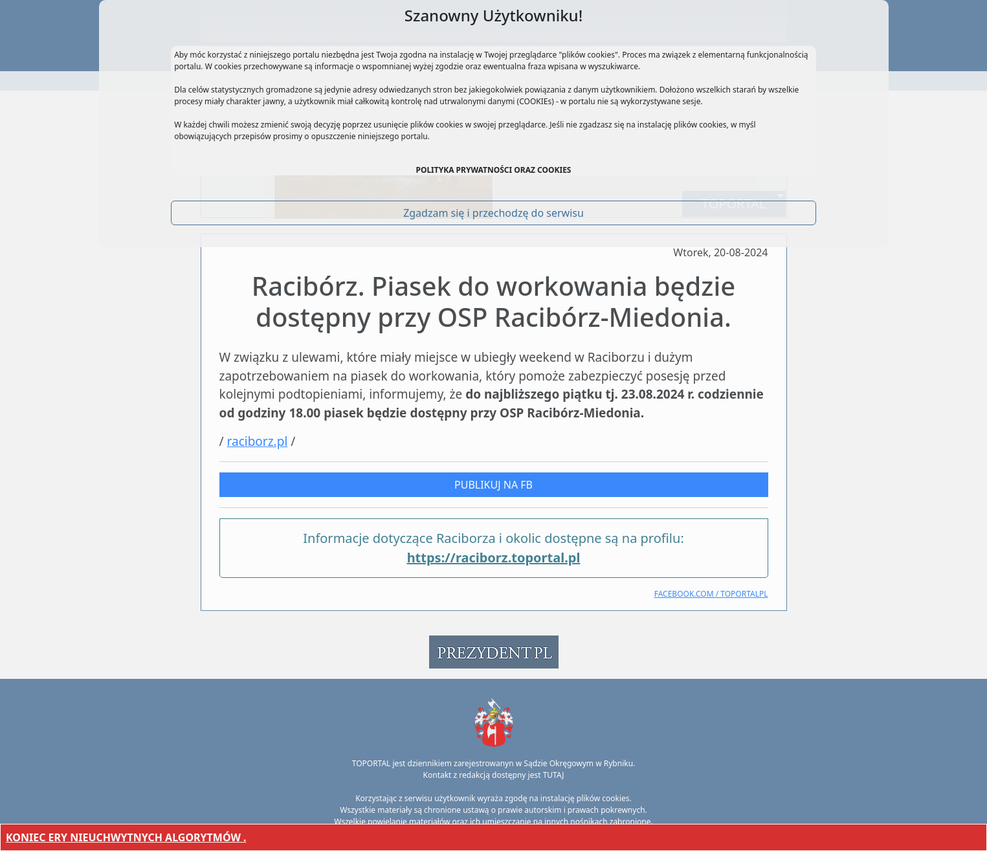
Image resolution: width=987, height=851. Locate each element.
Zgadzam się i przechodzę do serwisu (493, 213)
